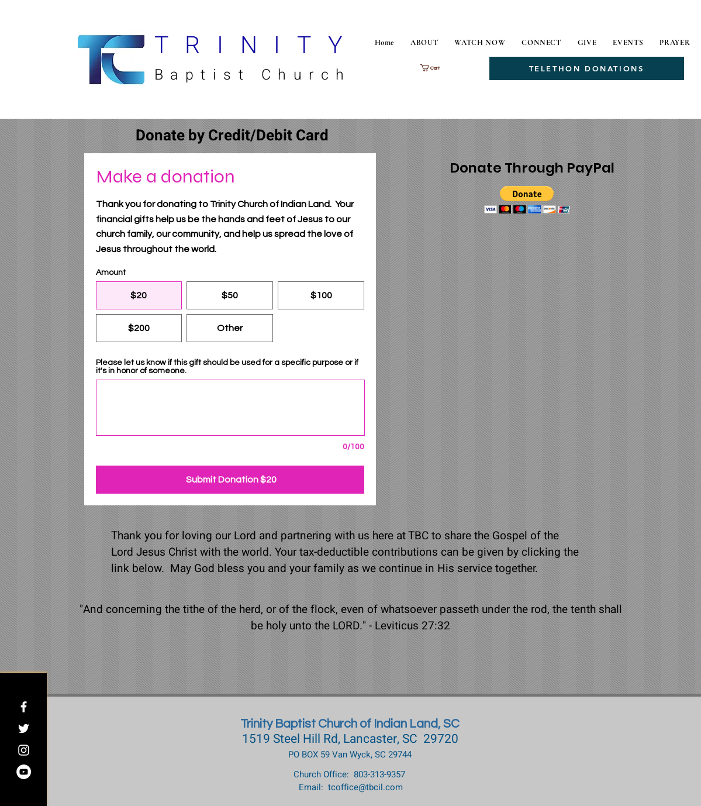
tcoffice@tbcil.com (365, 787)
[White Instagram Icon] (23, 750)
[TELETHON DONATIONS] (586, 68)
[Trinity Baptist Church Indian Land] (23, 771)
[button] (437, 67)
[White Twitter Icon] (23, 728)
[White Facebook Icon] (23, 707)
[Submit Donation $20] (230, 480)
